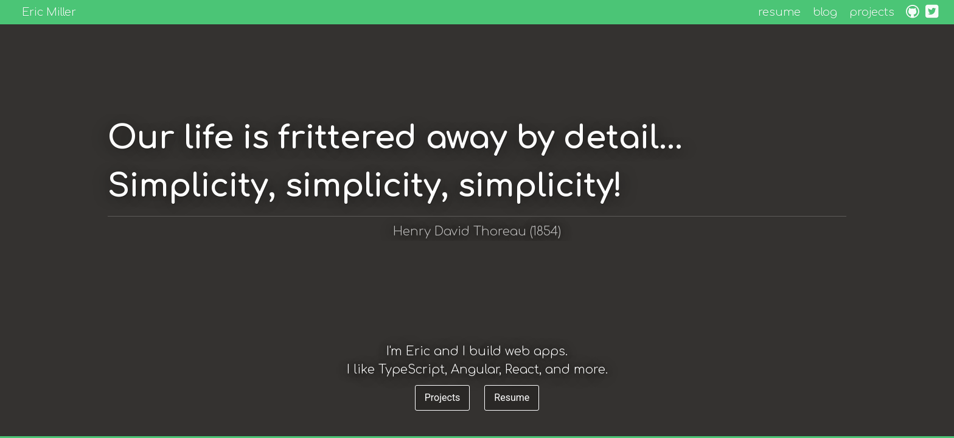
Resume (511, 397)
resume (779, 12)
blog (825, 12)
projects (871, 12)
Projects (443, 397)
